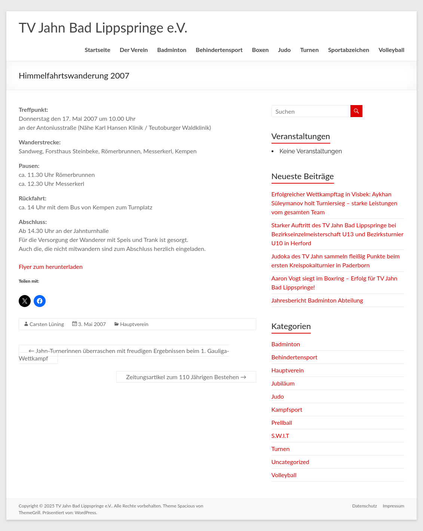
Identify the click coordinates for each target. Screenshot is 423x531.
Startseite (97, 49)
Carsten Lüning (47, 324)
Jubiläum (283, 383)
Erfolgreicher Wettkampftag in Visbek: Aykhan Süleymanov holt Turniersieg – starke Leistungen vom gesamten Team (335, 202)
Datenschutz (364, 506)
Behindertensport (219, 49)
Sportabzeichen (348, 49)
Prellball (282, 422)
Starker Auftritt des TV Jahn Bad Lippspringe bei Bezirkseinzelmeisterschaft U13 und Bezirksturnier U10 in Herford (338, 233)
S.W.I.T (280, 435)
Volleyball (391, 49)
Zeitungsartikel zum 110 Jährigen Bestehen (186, 376)
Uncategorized (291, 461)
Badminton (171, 49)
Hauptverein (134, 324)
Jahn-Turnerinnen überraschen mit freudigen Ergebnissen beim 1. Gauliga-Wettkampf (124, 354)
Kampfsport (287, 409)
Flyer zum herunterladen (51, 266)
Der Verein (134, 49)
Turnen (309, 49)
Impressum (393, 506)
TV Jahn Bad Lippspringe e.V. (103, 27)
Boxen (260, 49)
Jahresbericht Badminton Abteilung (317, 300)
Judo (284, 49)
